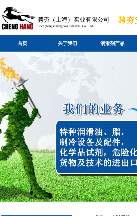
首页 (22, 43)
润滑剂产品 (112, 43)
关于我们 (67, 43)
